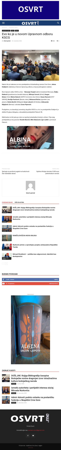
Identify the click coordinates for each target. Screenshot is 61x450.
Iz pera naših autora (6, 258)
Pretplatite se (53, 283)
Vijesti (17, 30)
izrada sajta (30, 447)
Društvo (4, 212)
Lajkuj (56, 279)
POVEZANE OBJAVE (7, 202)
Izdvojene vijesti (13, 27)
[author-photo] (30, 190)
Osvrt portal (7, 41)
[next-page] (6, 263)
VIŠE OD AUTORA (19, 202)
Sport (12, 30)
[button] (3, 23)
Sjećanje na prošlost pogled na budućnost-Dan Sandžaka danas (16, 172)
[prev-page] (3, 263)
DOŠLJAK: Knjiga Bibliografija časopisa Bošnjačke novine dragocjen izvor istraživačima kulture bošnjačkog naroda (34, 378)
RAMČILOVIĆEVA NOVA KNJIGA (25, 235)
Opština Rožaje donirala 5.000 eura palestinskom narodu (47, 172)
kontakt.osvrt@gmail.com (36, 430)
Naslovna (4, 27)
